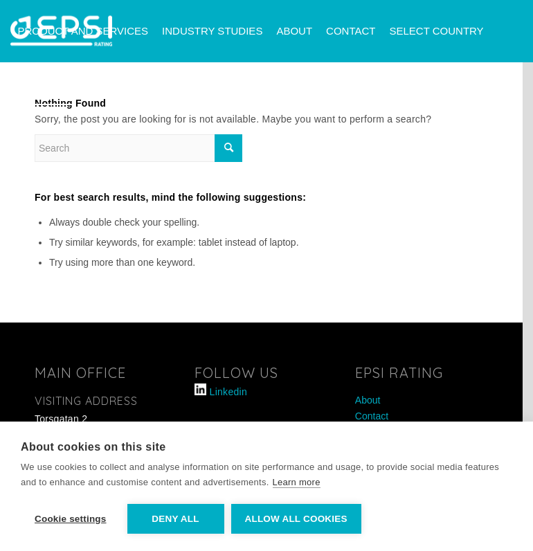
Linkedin (228, 391)
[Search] (91, 92)
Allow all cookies (296, 519)
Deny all (175, 519)
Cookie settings (71, 519)
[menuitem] (82, 31)
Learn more (296, 482)
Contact (371, 416)
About (368, 400)
